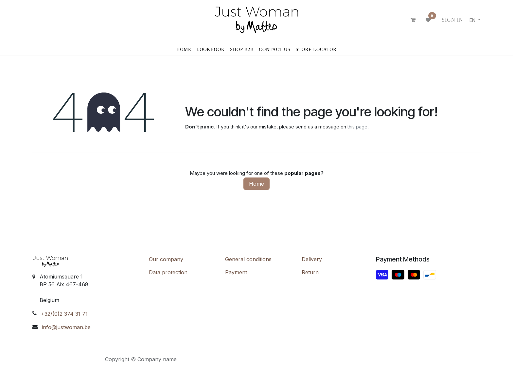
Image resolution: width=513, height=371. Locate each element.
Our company (166, 259)
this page (357, 126)
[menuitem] (184, 48)
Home (256, 183)
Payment (236, 272)
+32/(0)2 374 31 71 (64, 314)
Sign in (452, 20)
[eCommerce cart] (413, 20)
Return (310, 272)
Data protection (168, 272)
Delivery (312, 259)
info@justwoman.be (66, 327)
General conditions (248, 259)
